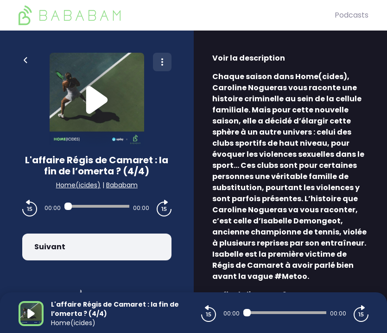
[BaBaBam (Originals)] (177, 15)
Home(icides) (78, 185)
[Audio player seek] (96, 206)
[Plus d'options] (162, 62)
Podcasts (351, 15)
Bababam (122, 185)
